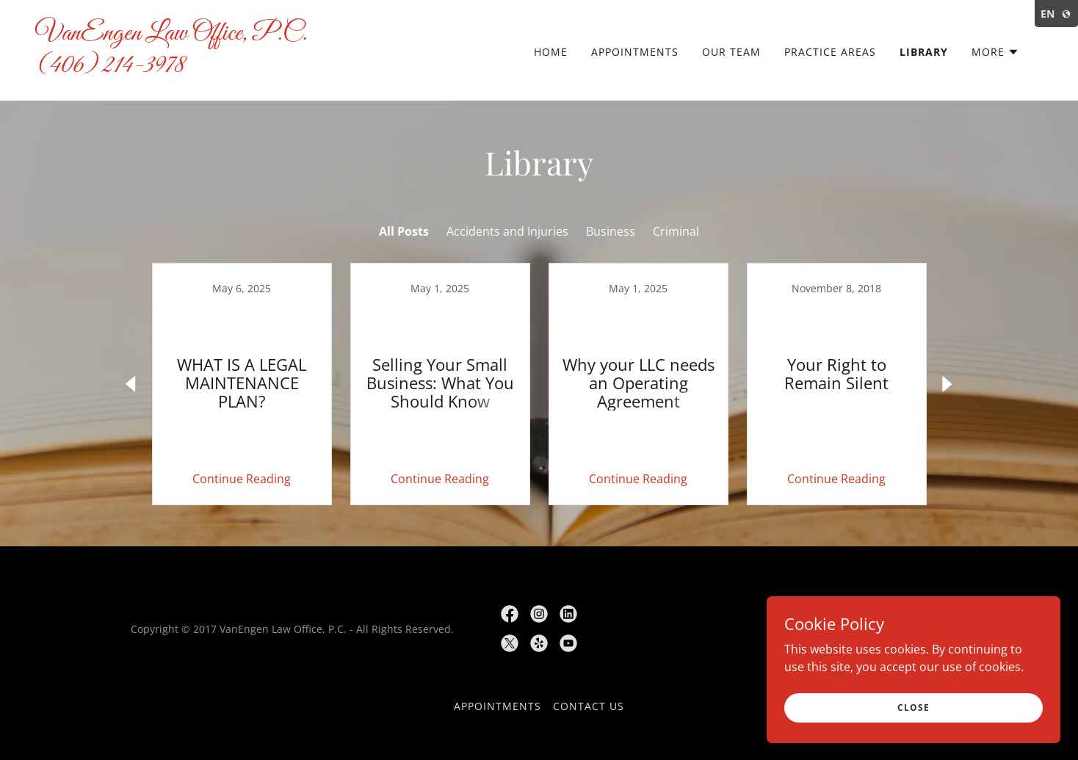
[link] (176, 67)
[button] (995, 52)
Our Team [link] (731, 52)
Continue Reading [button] (241, 479)
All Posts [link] (404, 231)
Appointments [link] (635, 52)
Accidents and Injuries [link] (507, 231)
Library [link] (924, 52)
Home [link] (551, 52)
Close (913, 707)
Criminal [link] (676, 231)
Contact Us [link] (588, 706)
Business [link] (610, 231)
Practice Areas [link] (830, 52)
